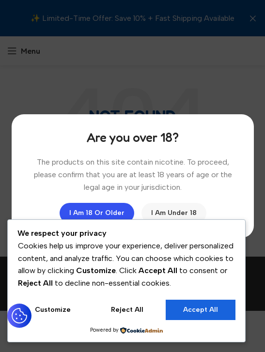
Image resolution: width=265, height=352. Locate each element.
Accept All (200, 310)
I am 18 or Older (96, 213)
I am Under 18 (173, 213)
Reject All (127, 310)
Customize (53, 310)
